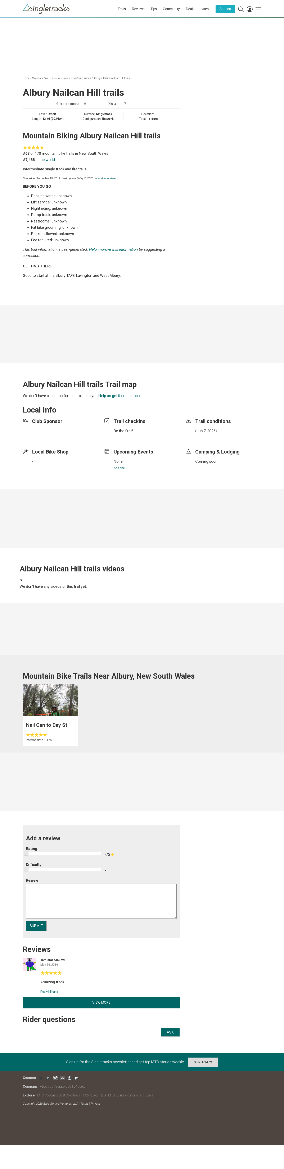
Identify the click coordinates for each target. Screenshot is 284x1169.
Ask (170, 1032)
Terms (84, 1103)
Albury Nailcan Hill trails (116, 78)
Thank (54, 991)
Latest (205, 9)
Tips (153, 9)
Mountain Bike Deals (139, 1095)
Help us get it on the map (119, 395)
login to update (205, 437)
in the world (45, 159)
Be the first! (123, 431)
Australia (63, 78)
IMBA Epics (90, 1095)
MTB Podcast (47, 1095)
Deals (190, 9)
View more (101, 1002)
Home (26, 78)
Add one (119, 468)
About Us (46, 1087)
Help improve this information (113, 249)
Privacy (95, 1103)
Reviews (138, 9)
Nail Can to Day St (46, 725)
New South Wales (81, 78)
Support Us (63, 1087)
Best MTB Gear (111, 1095)
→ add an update (105, 178)
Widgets (79, 1087)
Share (115, 104)
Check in (132, 104)
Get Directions (69, 104)
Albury (96, 78)
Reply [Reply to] (44, 991)
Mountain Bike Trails (44, 78)
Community (171, 9)
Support (225, 9)
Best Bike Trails (69, 1095)
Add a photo (95, 104)
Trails (122, 9)
